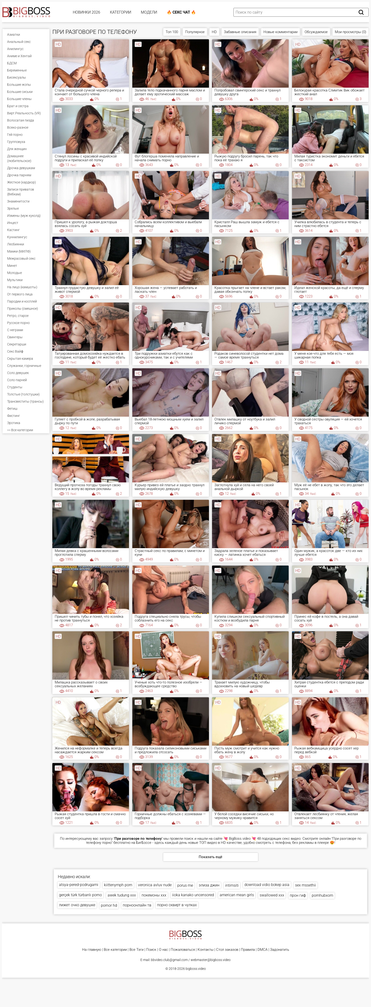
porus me (185, 885)
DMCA (262, 950)
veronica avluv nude (155, 885)
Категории (120, 12)
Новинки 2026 (86, 12)
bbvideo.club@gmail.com (169, 960)
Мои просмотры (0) (350, 32)
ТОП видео (208, 842)
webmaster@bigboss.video (211, 960)
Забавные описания (240, 32)
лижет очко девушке (77, 905)
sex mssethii (305, 885)
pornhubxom (322, 895)
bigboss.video (196, 969)
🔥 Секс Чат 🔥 (181, 12)
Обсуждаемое (316, 32)
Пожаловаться (183, 950)
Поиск (151, 950)
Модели (149, 12)
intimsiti (232, 885)
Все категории (115, 950)
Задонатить (279, 950)
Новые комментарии (280, 32)
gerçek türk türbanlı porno (80, 895)
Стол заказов (227, 950)
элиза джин (209, 885)
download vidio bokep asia (266, 884)
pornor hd (109, 905)
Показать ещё (210, 857)
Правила (248, 950)
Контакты (205, 950)
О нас (163, 950)
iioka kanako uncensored (193, 895)
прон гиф (298, 895)
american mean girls (237, 895)
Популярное (195, 32)
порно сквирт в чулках (177, 905)
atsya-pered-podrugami (78, 884)
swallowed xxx (272, 895)
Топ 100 (172, 32)
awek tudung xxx (122, 895)
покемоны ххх (154, 895)
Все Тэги (136, 950)
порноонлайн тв (137, 905)
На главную (91, 950)
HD (214, 32)
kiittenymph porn (118, 885)
